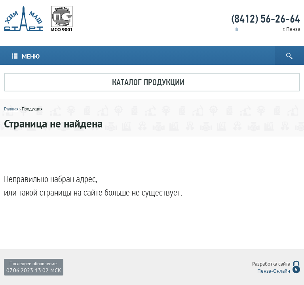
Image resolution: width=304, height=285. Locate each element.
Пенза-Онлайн (273, 271)
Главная (11, 109)
